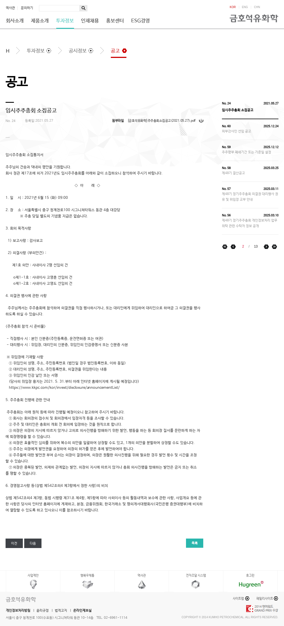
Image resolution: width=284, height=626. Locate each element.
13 (256, 246)
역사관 (10, 8)
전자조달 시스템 (196, 575)
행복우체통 (87, 575)
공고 (115, 51)
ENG (245, 7)
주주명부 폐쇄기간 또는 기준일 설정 (246, 152)
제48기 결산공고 (233, 173)
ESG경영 (140, 21)
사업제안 (33, 575)
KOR (233, 7)
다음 (33, 544)
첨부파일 (118, 121)
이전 (14, 544)
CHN (257, 7)
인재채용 (90, 21)
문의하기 (27, 8)
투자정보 (65, 21)
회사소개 (15, 21)
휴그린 (250, 575)
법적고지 (61, 611)
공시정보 (78, 51)
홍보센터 (115, 21)
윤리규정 (42, 611)
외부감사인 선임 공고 (236, 131)
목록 (195, 543)
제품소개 (40, 21)
